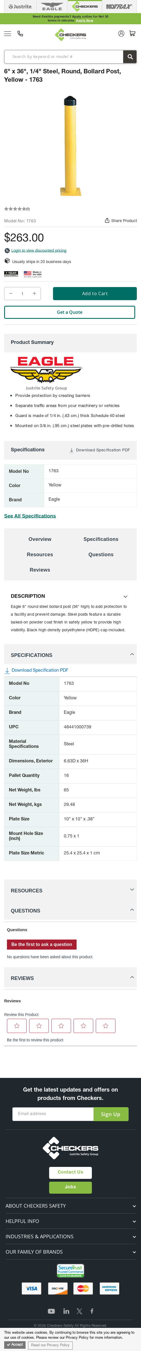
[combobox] (70, 56)
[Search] (130, 56)
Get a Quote (69, 312)
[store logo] (70, 34)
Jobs (70, 1187)
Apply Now (84, 20)
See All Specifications (30, 516)
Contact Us (71, 1173)
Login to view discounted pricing (35, 250)
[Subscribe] (111, 1114)
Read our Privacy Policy (50, 1345)
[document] (70, 1339)
